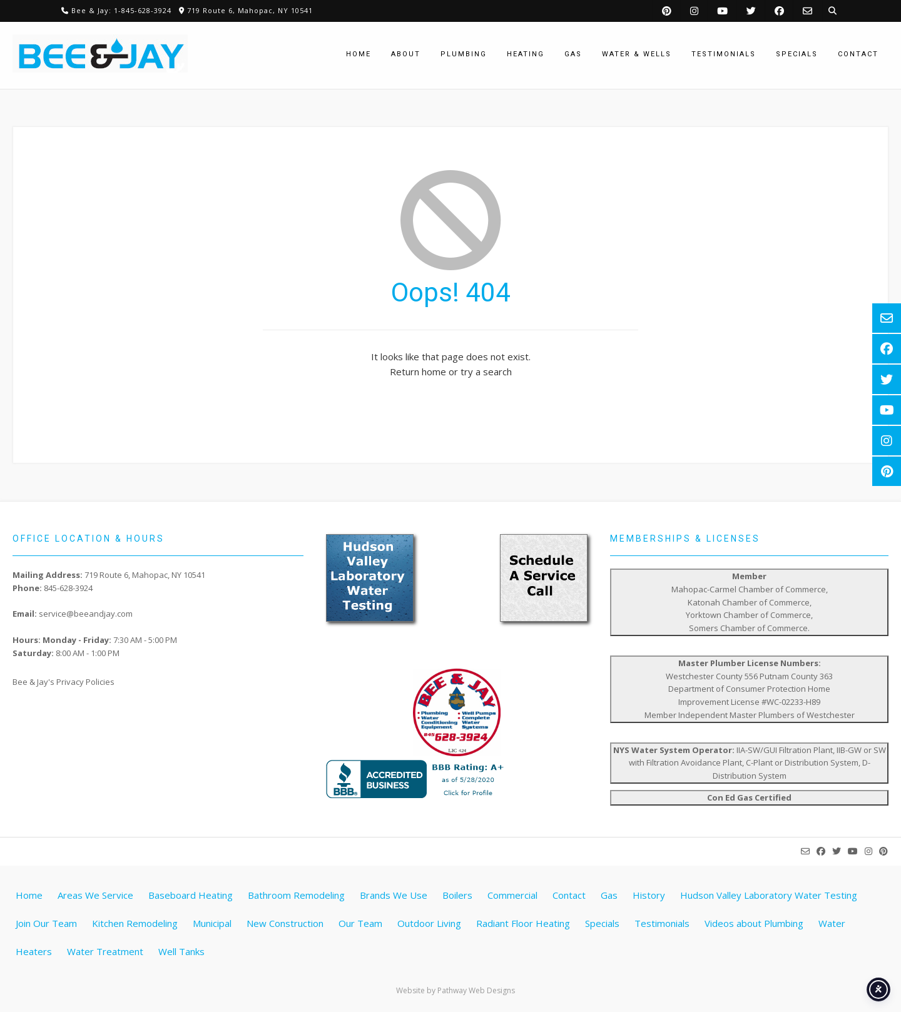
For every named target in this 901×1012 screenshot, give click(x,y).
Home (29, 895)
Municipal (212, 923)
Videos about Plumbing (754, 923)
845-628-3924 (68, 588)
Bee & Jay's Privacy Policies (64, 681)
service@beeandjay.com (86, 613)
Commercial (512, 895)
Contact (569, 895)
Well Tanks (181, 951)
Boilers (457, 895)
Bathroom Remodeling (296, 895)
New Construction (285, 923)
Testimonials (662, 923)
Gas (609, 895)
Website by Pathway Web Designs (455, 990)
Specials (602, 923)
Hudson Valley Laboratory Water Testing (768, 895)
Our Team (360, 923)
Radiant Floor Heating (523, 923)
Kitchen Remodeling (135, 923)
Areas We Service (95, 895)
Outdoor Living (429, 923)
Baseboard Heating (190, 895)
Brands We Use (393, 895)
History (649, 895)
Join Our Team (46, 923)
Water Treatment (105, 951)
